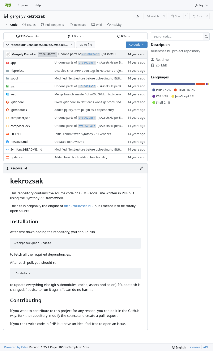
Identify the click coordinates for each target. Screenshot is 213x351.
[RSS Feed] (137, 16)
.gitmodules (18, 110)
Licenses (194, 347)
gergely (17, 16)
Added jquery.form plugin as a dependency (84, 110)
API (205, 347)
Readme (160, 59)
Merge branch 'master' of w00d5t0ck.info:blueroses (90, 94)
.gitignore (17, 102)
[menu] (179, 347)
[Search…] (206, 36)
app (13, 63)
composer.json (20, 118)
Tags (123, 36)
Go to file (86, 45)
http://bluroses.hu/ (79, 206)
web (13, 94)
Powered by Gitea (16, 347)
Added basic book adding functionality (81, 157)
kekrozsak (35, 16)
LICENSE (16, 134)
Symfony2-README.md (26, 149)
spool (14, 78)
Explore (23, 5)
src (12, 86)
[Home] (8, 5)
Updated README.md (69, 142)
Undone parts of (70, 54)
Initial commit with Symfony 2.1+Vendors (83, 134)
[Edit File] (141, 168)
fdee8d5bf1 (47, 54)
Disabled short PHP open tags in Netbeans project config (94, 71)
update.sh (17, 157)
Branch (75, 36)
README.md (19, 142)
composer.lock (20, 126)
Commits (27, 36)
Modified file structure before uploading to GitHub (89, 78)
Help (37, 5)
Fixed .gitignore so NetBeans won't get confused (88, 102)
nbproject (17, 71)
